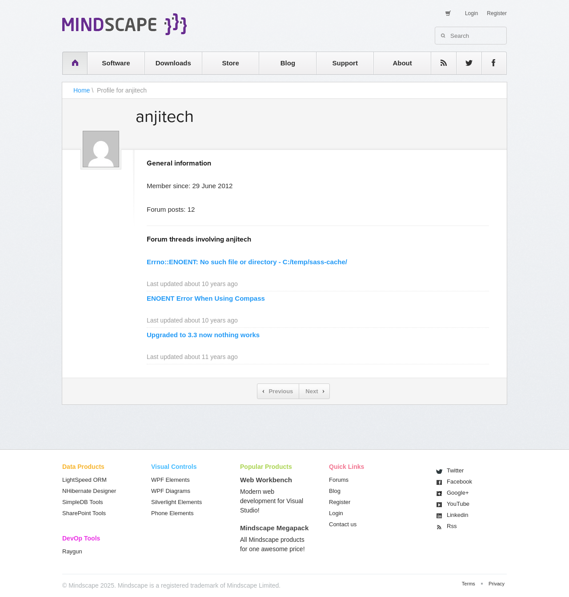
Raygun (72, 551)
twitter (465, 63)
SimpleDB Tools (82, 502)
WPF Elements (170, 479)
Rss (452, 526)
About (402, 63)
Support (345, 63)
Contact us (343, 524)
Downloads (173, 63)
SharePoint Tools (84, 513)
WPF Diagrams (170, 491)
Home (81, 90)
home (70, 63)
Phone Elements (172, 513)
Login (471, 13)
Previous (280, 391)
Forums (339, 479)
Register (497, 13)
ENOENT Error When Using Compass (206, 298)
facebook (489, 63)
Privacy (497, 583)
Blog (287, 63)
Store (230, 63)
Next (311, 391)
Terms (468, 583)
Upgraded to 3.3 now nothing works (203, 335)
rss (439, 63)
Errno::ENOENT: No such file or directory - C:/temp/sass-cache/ (247, 262)
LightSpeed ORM (84, 479)
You (458, 503)
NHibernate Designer (89, 491)
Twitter (455, 470)
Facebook (459, 481)
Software (116, 63)
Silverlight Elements (176, 502)
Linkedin (457, 515)
